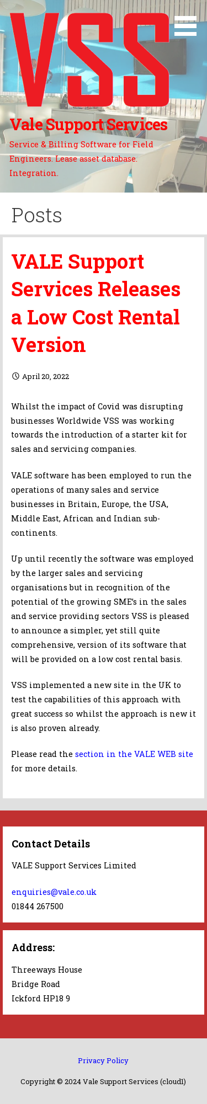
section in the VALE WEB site (134, 754)
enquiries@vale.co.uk (54, 892)
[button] (189, 20)
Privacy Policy (103, 1060)
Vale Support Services (88, 124)
